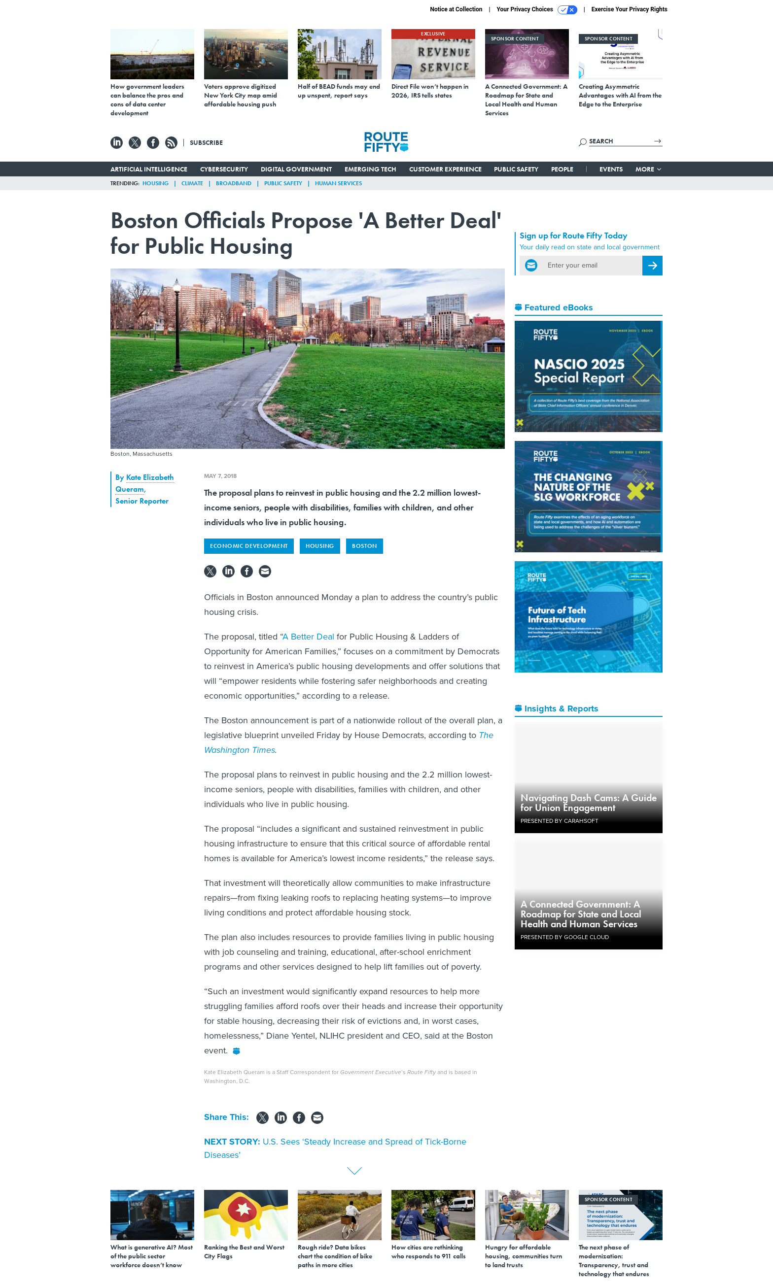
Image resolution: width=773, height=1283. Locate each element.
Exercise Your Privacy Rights (630, 9)
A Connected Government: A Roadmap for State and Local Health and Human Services (581, 914)
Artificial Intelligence (148, 169)
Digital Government (296, 169)
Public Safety (516, 169)
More (649, 169)
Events (611, 169)
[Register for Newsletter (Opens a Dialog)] (652, 265)
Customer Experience (445, 169)
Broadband (233, 183)
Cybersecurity (224, 169)
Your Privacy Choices (537, 9)
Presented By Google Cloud (565, 937)
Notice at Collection (456, 9)
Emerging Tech (370, 169)
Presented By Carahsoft (559, 820)
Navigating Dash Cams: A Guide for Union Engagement (589, 802)
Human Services (338, 183)
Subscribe (206, 142)
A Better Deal (308, 636)
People (562, 169)
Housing (155, 183)
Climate (192, 183)
